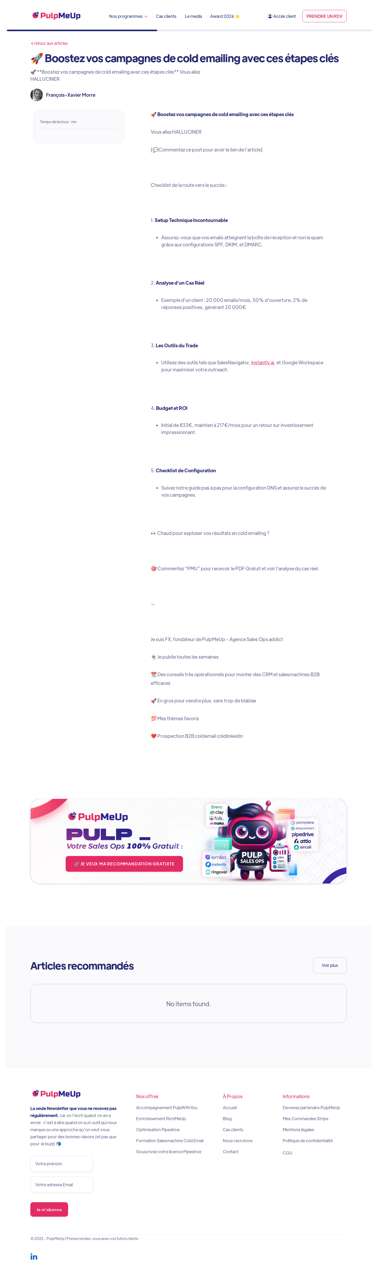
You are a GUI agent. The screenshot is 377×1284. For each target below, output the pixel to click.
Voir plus (330, 965)
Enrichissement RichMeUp (161, 1118)
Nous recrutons (238, 1140)
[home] (56, 15)
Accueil (230, 1107)
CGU (287, 1153)
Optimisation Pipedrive (158, 1129)
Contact (231, 1151)
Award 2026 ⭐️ (225, 16)
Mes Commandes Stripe (305, 1118)
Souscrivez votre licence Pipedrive (168, 1151)
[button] (128, 16)
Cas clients (166, 16)
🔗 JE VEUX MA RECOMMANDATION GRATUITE (124, 863)
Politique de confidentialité (308, 1140)
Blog (227, 1118)
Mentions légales (298, 1129)
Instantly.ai (262, 362)
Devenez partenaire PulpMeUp (311, 1107)
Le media (193, 16)
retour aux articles (49, 43)
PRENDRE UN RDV (324, 16)
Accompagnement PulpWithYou (166, 1107)
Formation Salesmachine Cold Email (169, 1140)
